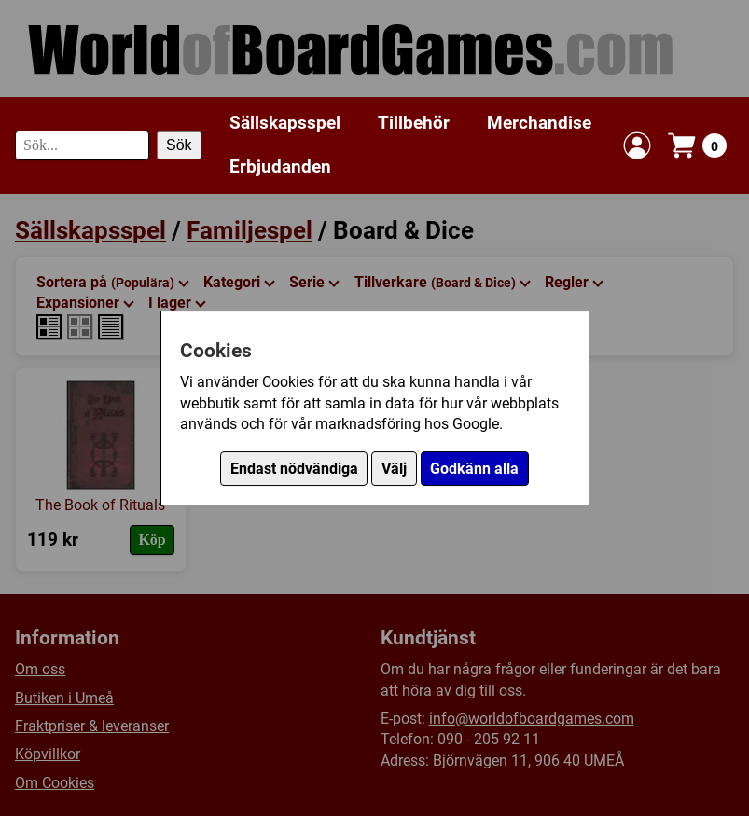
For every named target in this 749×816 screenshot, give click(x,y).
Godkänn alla (474, 468)
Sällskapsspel (284, 122)
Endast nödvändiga (294, 468)
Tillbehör (414, 122)
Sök (179, 145)
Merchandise (539, 122)
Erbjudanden (280, 166)
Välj (394, 468)
